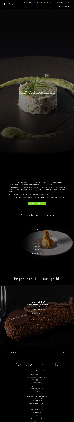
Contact (67, 2)
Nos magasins (60, 2)
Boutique (28, 2)
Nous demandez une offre (37, 203)
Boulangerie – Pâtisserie (37, 2)
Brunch (54, 2)
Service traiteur (47, 2)
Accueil (23, 2)
